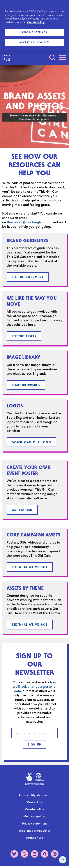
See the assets (24, 336)
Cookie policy (34, 809)
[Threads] (24, 854)
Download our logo (31, 442)
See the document (27, 277)
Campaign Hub (30, 115)
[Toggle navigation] (62, 57)
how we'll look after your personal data (34, 686)
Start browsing (26, 385)
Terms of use (34, 838)
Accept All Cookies (34, 42)
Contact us (34, 802)
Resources (49, 115)
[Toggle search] (52, 57)
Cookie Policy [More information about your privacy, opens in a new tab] (36, 22)
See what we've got (29, 567)
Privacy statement (34, 823)
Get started (22, 510)
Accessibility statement (34, 795)
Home (14, 115)
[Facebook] (44, 854)
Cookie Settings (34, 32)
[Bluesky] (14, 854)
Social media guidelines (34, 831)
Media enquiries (34, 816)
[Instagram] (55, 854)
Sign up (34, 744)
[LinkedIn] (34, 854)
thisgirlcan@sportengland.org (29, 222)
